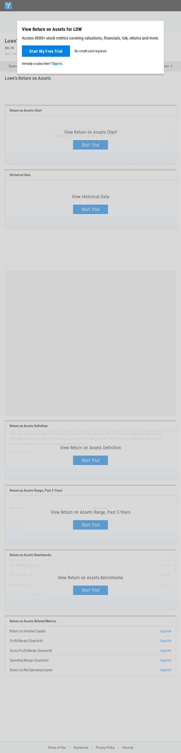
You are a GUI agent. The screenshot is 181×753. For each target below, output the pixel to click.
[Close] (157, 29)
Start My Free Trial (46, 51)
